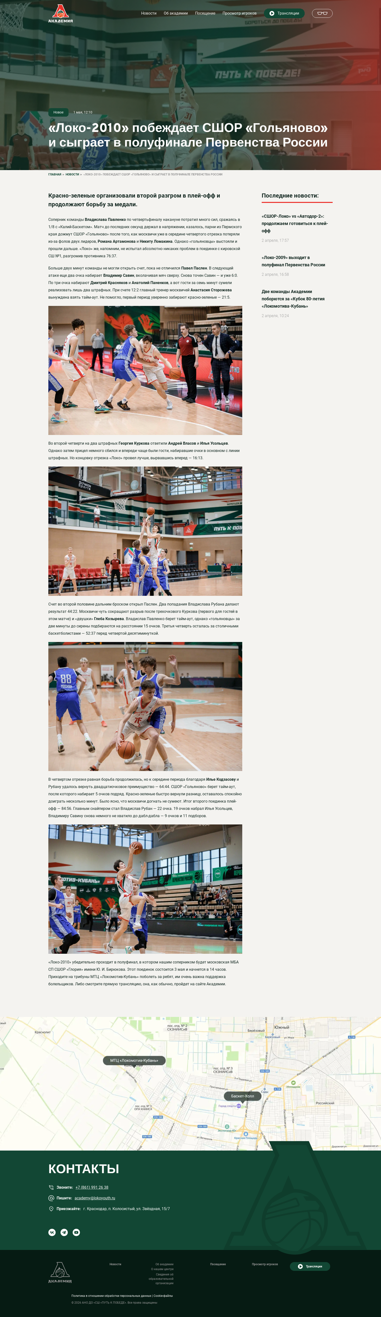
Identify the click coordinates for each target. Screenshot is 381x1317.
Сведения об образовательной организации (161, 1279)
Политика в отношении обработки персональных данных (111, 1296)
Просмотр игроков (240, 13)
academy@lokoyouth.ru (95, 1198)
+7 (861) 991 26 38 (92, 1187)
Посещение (205, 13)
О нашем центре (162, 1269)
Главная (54, 174)
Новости (148, 13)
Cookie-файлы (163, 1296)
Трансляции (288, 13)
